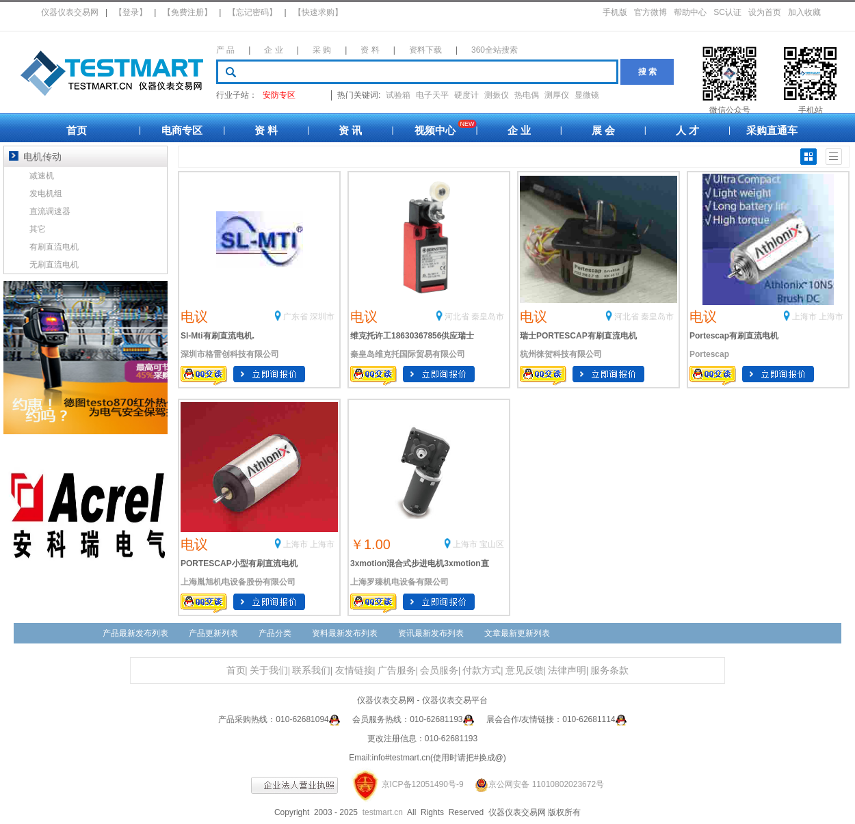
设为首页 (764, 12)
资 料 (369, 50)
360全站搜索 (494, 50)
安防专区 (279, 95)
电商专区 (181, 130)
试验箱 (398, 95)
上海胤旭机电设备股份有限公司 (238, 582)
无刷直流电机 (54, 264)
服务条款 (609, 670)
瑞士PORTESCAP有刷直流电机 (578, 336)
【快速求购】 (318, 12)
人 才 (687, 130)
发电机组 (45, 193)
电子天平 (432, 95)
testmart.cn (383, 812)
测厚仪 (556, 95)
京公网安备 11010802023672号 (535, 784)
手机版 (615, 12)
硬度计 (466, 95)
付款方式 (481, 670)
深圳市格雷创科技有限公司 (230, 354)
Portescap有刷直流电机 (733, 336)
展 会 (603, 130)
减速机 (41, 176)
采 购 (322, 50)
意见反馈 (524, 670)
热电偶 (526, 95)
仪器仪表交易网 (69, 12)
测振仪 (496, 95)
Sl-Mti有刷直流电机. (217, 336)
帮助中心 (690, 12)
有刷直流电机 (54, 247)
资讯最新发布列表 (431, 633)
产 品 (225, 50)
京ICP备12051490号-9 (423, 784)
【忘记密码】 (252, 12)
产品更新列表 (213, 633)
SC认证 (727, 12)
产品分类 (275, 633)
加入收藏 (804, 12)
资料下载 (425, 50)
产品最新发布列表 (135, 633)
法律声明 (567, 670)
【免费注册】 (187, 12)
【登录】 (130, 12)
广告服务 (397, 670)
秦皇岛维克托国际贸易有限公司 (407, 354)
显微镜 (587, 95)
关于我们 (269, 670)
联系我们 (311, 670)
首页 (76, 130)
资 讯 (350, 130)
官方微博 (650, 12)
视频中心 (435, 130)
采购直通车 (772, 130)
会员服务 (439, 670)
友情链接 (354, 670)
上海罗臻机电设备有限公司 (399, 582)
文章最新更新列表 (517, 633)
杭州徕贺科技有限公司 (561, 354)
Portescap (709, 354)
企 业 (273, 50)
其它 (37, 229)
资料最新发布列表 (345, 633)
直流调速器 (49, 211)
